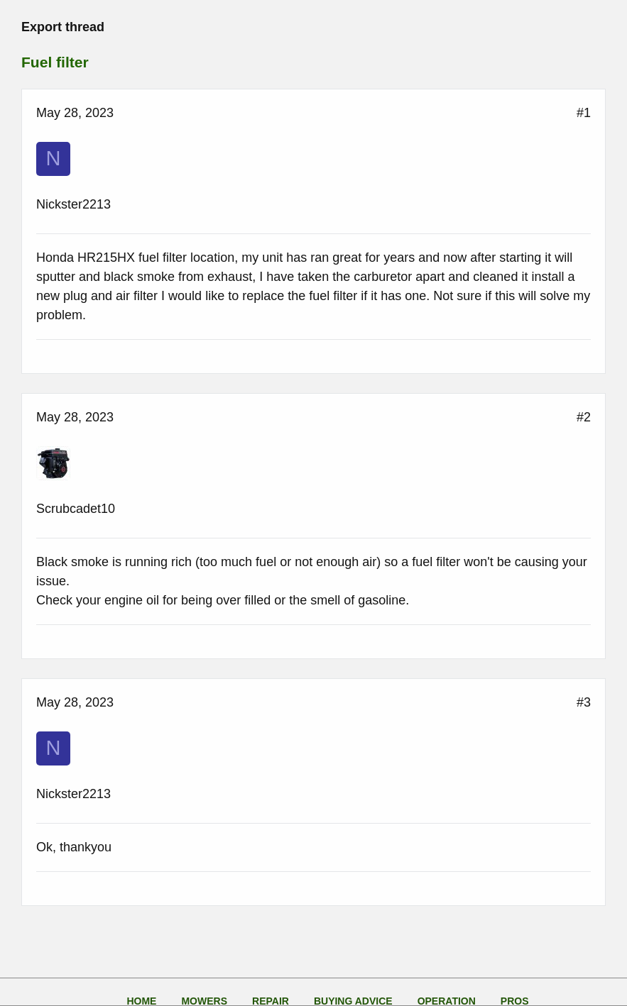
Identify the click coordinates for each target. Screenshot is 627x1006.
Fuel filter (55, 62)
